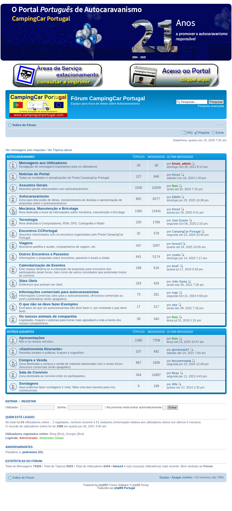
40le (174, 384)
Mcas (175, 373)
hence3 (177, 243)
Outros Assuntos (20, 331)
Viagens (26, 243)
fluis (175, 185)
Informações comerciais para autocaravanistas (59, 292)
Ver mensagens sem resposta (25, 150)
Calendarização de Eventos (42, 265)
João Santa (179, 281)
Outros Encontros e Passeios (44, 254)
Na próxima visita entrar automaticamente (136, 407)
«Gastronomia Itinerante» (40, 349)
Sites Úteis (28, 281)
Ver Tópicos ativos (60, 150)
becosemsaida (181, 360)
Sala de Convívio (33, 372)
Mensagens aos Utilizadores (43, 163)
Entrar (220, 132)
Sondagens (28, 383)
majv (175, 292)
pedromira (29, 452)
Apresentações (32, 338)
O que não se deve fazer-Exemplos (48, 304)
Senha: (61, 407)
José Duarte (180, 220)
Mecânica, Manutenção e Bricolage (48, 208)
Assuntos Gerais (33, 185)
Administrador (28, 438)
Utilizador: (12, 407)
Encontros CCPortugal (38, 231)
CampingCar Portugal (186, 231)
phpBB (102, 485)
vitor (174, 304)
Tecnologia (28, 220)
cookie (176, 254)
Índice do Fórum (24, 125)
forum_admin (181, 163)
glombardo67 (180, 349)
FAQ (190, 132)
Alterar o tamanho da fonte (220, 123)
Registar (204, 132)
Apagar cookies (181, 477)
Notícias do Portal (34, 174)
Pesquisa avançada (211, 106)
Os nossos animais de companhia (48, 316)
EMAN (176, 197)
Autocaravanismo (20, 156)
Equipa (164, 477)
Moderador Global (51, 438)
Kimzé (176, 174)
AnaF (175, 266)
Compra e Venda (33, 360)
